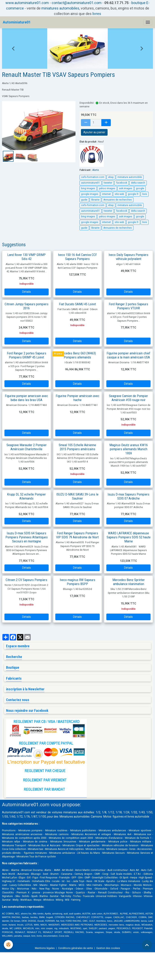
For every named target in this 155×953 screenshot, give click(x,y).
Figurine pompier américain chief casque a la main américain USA (128, 355)
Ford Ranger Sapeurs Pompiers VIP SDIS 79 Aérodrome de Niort (77, 535)
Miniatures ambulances (112, 830)
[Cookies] (8, 944)
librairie (95, 199)
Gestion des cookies (108, 948)
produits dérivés (11, 853)
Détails (26, 291)
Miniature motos (95, 849)
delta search (138, 182)
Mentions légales (45, 948)
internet (106, 194)
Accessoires (144, 849)
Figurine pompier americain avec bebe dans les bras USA (26, 398)
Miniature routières (56, 830)
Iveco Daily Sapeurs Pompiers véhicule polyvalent (128, 257)
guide (84, 199)
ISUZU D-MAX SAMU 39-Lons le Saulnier (77, 496)
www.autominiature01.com (27, 3)
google (140, 188)
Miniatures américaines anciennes (22, 834)
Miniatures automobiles (75, 816)
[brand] (17, 22)
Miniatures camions (57, 834)
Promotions (9, 830)
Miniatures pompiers (30, 830)
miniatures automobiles (60, 8)
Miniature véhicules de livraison (120, 845)
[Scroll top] (147, 945)
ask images (125, 188)
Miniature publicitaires (83, 830)
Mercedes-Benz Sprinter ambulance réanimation (128, 582)
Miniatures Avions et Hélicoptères (64, 849)
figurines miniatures (35, 853)
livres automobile (138, 816)
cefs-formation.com (92, 177)
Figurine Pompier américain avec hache (77, 398)
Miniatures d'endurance (109, 838)
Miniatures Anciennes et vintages (91, 834)
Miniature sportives (140, 830)
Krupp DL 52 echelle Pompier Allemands (26, 496)
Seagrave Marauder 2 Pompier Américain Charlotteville (26, 447)
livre (144, 194)
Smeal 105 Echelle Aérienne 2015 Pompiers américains (77, 447)
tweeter (108, 182)
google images (89, 194)
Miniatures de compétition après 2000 (24, 838)
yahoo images (107, 188)
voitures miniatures (64, 812)
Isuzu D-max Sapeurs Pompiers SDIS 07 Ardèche (128, 496)
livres (96, 14)
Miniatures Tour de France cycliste (36, 856)
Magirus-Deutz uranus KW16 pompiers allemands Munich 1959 (128, 449)
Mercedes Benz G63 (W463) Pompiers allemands (77, 355)
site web (119, 194)
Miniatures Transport (14, 845)
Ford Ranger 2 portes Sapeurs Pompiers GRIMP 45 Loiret (26, 355)
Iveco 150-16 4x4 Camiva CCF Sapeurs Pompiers (77, 257)
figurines (118, 816)
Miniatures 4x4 (122, 834)
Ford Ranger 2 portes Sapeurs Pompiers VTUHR (128, 306)
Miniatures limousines (63, 841)
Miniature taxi (35, 849)
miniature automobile (129, 177)
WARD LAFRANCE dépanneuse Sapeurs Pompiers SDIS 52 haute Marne (129, 537)
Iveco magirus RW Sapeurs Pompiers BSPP (77, 582)
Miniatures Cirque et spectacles (81, 845)
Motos (107, 816)
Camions (96, 816)
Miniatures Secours (113, 853)
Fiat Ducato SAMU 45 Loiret (77, 304)
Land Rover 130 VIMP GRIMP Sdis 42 (26, 257)
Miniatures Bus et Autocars (44, 845)
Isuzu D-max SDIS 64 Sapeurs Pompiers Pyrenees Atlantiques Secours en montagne (26, 537)
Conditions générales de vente (75, 948)
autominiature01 (90, 182)
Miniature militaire (140, 841)
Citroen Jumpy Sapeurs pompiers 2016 (26, 306)
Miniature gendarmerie (92, 841)
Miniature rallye (11, 841)
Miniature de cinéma (35, 841)
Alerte (95, 170)
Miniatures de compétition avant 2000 (71, 838)
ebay (111, 177)
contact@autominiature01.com (77, 3)
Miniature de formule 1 (138, 838)
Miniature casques (117, 849)
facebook (121, 182)
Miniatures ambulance (62, 853)
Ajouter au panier (94, 132)
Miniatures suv (142, 834)
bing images (88, 188)
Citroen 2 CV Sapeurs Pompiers (26, 580)
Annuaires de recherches (117, 199)
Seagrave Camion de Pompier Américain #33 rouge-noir (128, 398)
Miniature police (117, 841)
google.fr (133, 194)
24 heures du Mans (88, 853)
